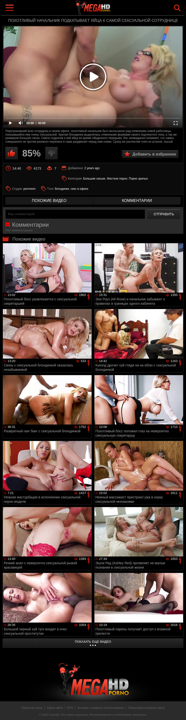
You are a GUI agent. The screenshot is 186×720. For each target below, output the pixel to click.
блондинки (62, 189)
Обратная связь (32, 708)
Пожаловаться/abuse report (146, 708)
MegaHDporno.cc (103, 8)
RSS (70, 708)
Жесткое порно (117, 178)
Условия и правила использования (100, 708)
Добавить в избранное (154, 154)
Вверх (178, 711)
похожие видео (49, 201)
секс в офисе (79, 189)
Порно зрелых (138, 178)
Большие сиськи (94, 178)
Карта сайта (55, 708)
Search (177, 8)
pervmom (29, 189)
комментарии (137, 201)
